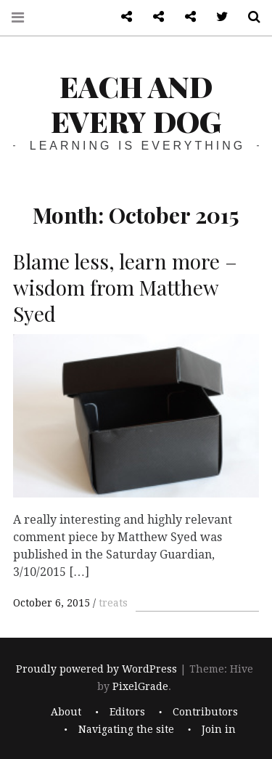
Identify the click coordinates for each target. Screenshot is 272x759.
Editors (127, 712)
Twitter (216, 17)
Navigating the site (126, 729)
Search (248, 17)
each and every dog (136, 103)
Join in (219, 729)
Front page (153, 17)
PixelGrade (140, 687)
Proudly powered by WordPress (96, 669)
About (66, 712)
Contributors (205, 712)
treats (113, 603)
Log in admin (184, 17)
